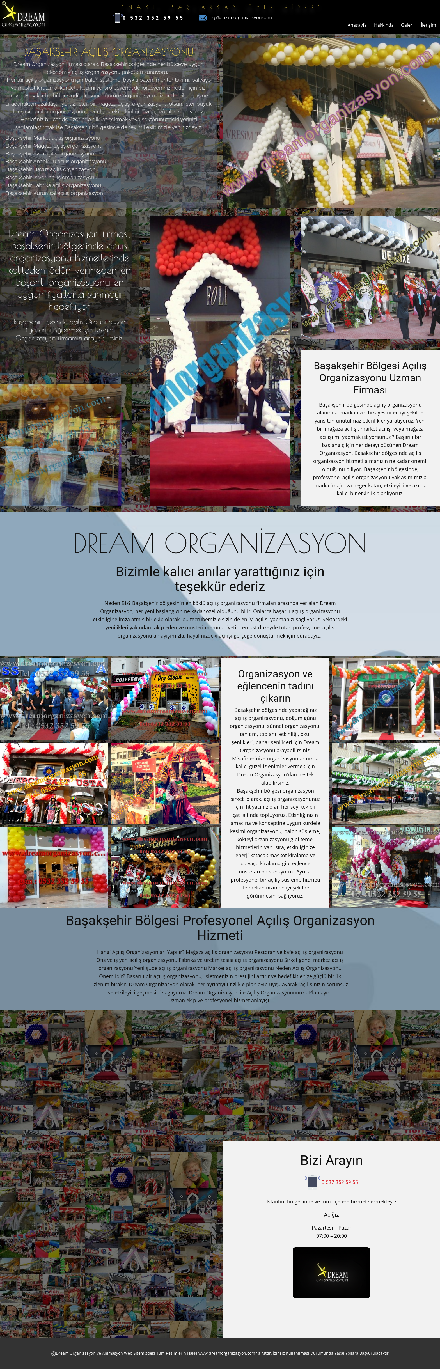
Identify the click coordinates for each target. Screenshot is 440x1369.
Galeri (407, 25)
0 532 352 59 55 (148, 18)
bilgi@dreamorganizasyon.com (235, 17)
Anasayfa (357, 25)
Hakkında (384, 25)
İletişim (428, 25)
